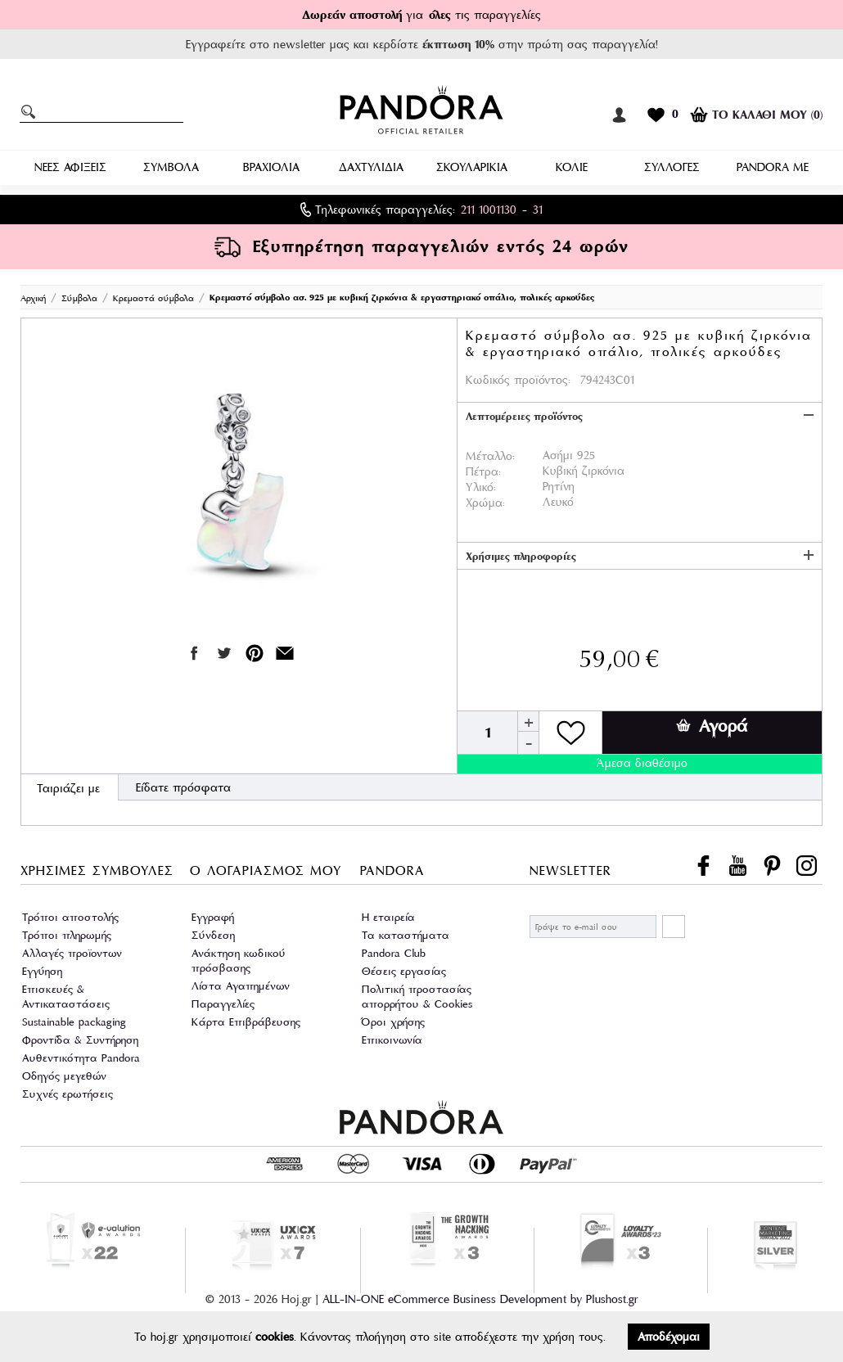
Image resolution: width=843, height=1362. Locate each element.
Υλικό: (481, 487)
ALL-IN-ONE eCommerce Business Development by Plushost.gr (480, 1299)
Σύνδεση (213, 935)
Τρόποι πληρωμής (66, 935)
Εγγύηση (42, 971)
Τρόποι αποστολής (70, 917)
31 (538, 209)
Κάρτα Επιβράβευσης (246, 1022)
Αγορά (711, 726)
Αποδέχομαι (669, 1336)
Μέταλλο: (490, 456)
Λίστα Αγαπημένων (241, 986)
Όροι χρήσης (393, 1022)
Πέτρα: (483, 471)
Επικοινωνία (392, 1040)
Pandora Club (394, 953)
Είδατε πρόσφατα (183, 787)
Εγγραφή (213, 917)
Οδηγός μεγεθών (64, 1076)
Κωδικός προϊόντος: (518, 379)
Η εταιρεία (388, 917)
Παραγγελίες (223, 1004)
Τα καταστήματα (405, 935)
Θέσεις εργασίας (404, 971)
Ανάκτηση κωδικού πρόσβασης (239, 960)
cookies (274, 1336)
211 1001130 (488, 209)
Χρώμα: (485, 502)
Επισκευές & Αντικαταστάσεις (66, 996)
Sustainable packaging (74, 1022)
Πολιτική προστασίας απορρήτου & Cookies (417, 996)
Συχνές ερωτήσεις (67, 1094)
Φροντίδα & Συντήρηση (80, 1040)
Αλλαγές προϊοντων (72, 953)
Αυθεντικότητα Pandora (81, 1058)
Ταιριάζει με (68, 788)
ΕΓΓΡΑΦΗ (673, 926)
